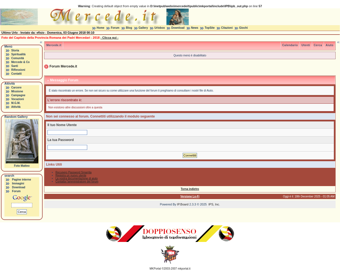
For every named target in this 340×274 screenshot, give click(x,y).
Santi (14, 65)
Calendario (290, 45)
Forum (115, 27)
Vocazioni (17, 99)
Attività (15, 106)
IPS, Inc (213, 204)
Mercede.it (53, 45)
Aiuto (329, 45)
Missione (17, 91)
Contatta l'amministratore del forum (76, 181)
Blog (129, 27)
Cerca (318, 45)
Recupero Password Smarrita (73, 172)
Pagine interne (21, 179)
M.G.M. (15, 103)
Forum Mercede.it (63, 66)
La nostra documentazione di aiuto (76, 178)
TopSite (210, 27)
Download (178, 27)
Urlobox (160, 27)
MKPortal (155, 268)
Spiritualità (18, 54)
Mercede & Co (20, 62)
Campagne (18, 95)
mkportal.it (184, 268)
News (194, 27)
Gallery (143, 27)
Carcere (16, 87)
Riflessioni (18, 69)
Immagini (18, 183)
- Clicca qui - (109, 37)
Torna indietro (190, 189)
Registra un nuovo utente (70, 175)
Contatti (16, 73)
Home (100, 27)
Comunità (17, 58)
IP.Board (182, 204)
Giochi (243, 27)
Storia (15, 50)
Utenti (305, 45)
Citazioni (227, 27)
